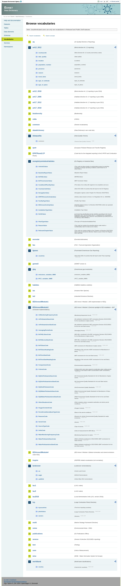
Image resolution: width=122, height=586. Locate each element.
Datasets (7, 24)
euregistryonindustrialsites (43, 161)
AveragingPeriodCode (45, 330)
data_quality (42, 56)
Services (7, 43)
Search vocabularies (34, 35)
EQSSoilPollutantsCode (46, 387)
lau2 (34, 491)
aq (34, 42)
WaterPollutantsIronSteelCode (48, 444)
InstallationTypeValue (45, 210)
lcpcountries (42, 507)
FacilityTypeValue (44, 201)
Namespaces (8, 47)
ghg (34, 269)
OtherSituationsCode (45, 402)
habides (36, 285)
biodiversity (37, 113)
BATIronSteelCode (44, 355)
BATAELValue (42, 177)
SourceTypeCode (43, 426)
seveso (35, 539)
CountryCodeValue (44, 189)
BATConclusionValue (45, 181)
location (41, 61)
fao (34, 245)
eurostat (36, 239)
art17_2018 (37, 108)
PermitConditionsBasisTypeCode (49, 412)
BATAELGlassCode (44, 334)
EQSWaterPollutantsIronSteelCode (49, 397)
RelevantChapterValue (45, 230)
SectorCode (42, 422)
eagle (40, 475)
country (40, 567)
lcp (34, 502)
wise (34, 556)
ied (34, 296)
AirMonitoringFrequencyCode (48, 315)
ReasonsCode (42, 416)
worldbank (37, 561)
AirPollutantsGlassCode (46, 319)
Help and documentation (12, 20)
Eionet (12, 16)
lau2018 (36, 497)
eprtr (34, 148)
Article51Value (43, 166)
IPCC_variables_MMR (45, 278)
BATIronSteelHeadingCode (47, 359)
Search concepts (50, 35)
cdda (34, 119)
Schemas (7, 35)
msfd (35, 522)
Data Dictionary (20, 16)
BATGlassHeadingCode (46, 349)
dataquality (37, 136)
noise (35, 528)
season (40, 73)
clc (39, 471)
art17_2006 (37, 97)
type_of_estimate (44, 81)
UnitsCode (41, 430)
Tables (6, 28)
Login (101, 1)
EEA (12, 1)
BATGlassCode (43, 345)
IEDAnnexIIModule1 (40, 302)
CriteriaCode (42, 369)
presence (41, 69)
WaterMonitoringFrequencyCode (48, 434)
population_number (44, 65)
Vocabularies (8, 39)
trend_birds (42, 77)
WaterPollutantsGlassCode (47, 439)
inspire (35, 460)
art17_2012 (37, 102)
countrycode (42, 53)
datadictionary (38, 130)
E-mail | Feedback (10, 580)
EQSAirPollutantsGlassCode (47, 376)
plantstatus (42, 511)
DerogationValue (43, 193)
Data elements (9, 32)
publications (38, 534)
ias (34, 291)
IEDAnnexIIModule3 (40, 307)
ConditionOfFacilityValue (46, 185)
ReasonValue (42, 225)
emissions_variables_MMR (47, 274)
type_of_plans (43, 85)
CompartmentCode (44, 365)
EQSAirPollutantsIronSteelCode (48, 381)
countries (41, 256)
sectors (40, 516)
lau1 (34, 485)
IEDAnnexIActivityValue (46, 205)
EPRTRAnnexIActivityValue (47, 197)
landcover (37, 466)
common (36, 125)
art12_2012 (37, 47)
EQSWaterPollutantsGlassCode (48, 391)
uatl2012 (41, 479)
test (34, 545)
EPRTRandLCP (39, 153)
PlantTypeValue (43, 221)
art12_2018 (37, 91)
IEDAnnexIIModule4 (40, 452)
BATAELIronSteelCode (45, 340)
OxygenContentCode (45, 408)
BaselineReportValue (45, 173)
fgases (35, 250)
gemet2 (35, 264)
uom (34, 550)
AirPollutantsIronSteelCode (47, 324)
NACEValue (42, 214)
